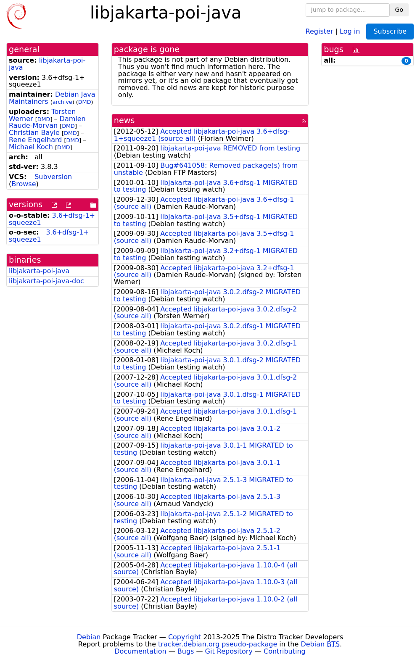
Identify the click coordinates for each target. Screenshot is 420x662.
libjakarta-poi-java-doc (46, 281)
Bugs (185, 651)
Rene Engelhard (35, 140)
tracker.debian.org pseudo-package (217, 644)
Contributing (285, 651)
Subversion (53, 177)
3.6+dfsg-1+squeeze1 (52, 219)
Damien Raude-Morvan (47, 122)
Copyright (184, 637)
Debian (89, 637)
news (124, 120)
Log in (350, 31)
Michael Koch (31, 147)
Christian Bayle (34, 133)
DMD (84, 102)
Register (319, 31)
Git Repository (229, 651)
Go (399, 9)
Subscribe (390, 31)
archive (62, 102)
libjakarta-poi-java (47, 63)
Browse (23, 184)
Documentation (140, 651)
